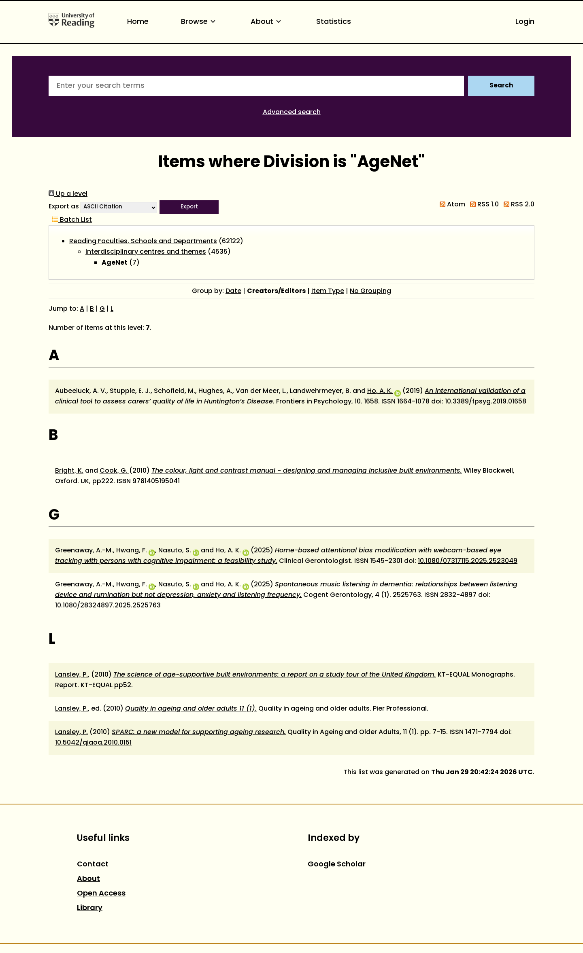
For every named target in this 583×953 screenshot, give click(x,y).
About (267, 22)
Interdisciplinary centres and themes (145, 252)
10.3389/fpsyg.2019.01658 (485, 402)
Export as (64, 207)
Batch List (70, 220)
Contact (93, 864)
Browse (199, 22)
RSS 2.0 (517, 205)
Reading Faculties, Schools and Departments (143, 241)
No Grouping (370, 291)
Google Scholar (337, 864)
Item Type (327, 291)
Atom (450, 205)
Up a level (68, 194)
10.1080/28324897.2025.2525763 (108, 606)
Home (138, 22)
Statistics (333, 22)
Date (233, 291)
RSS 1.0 (483, 205)
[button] (189, 207)
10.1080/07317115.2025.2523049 (467, 561)
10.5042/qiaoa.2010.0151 (93, 743)
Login (524, 22)
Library (89, 908)
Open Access (101, 893)
